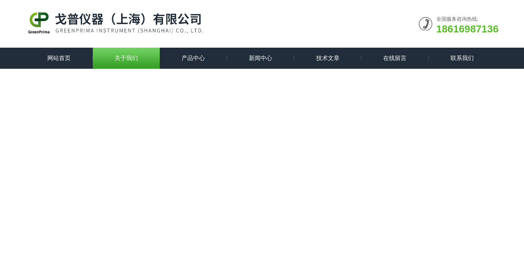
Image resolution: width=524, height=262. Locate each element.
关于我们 (126, 58)
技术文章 (328, 58)
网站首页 (59, 58)
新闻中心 (260, 58)
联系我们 (462, 58)
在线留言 (394, 58)
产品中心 (193, 58)
